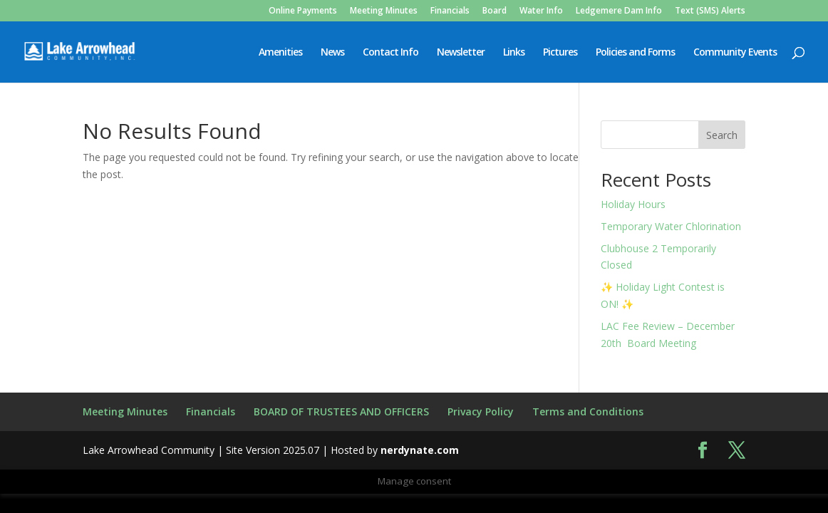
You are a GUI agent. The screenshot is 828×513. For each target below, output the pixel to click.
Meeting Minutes (384, 11)
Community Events (735, 52)
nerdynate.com (420, 450)
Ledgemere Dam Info (619, 11)
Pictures (560, 52)
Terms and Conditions (587, 411)
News (332, 52)
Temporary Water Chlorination (671, 226)
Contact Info (390, 52)
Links (513, 52)
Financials (450, 11)
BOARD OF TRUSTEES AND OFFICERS (341, 411)
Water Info (541, 11)
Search (722, 135)
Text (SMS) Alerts (710, 11)
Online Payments (303, 11)
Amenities (280, 52)
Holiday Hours (633, 204)
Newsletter (461, 52)
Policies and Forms (635, 52)
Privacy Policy (480, 411)
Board (494, 11)
